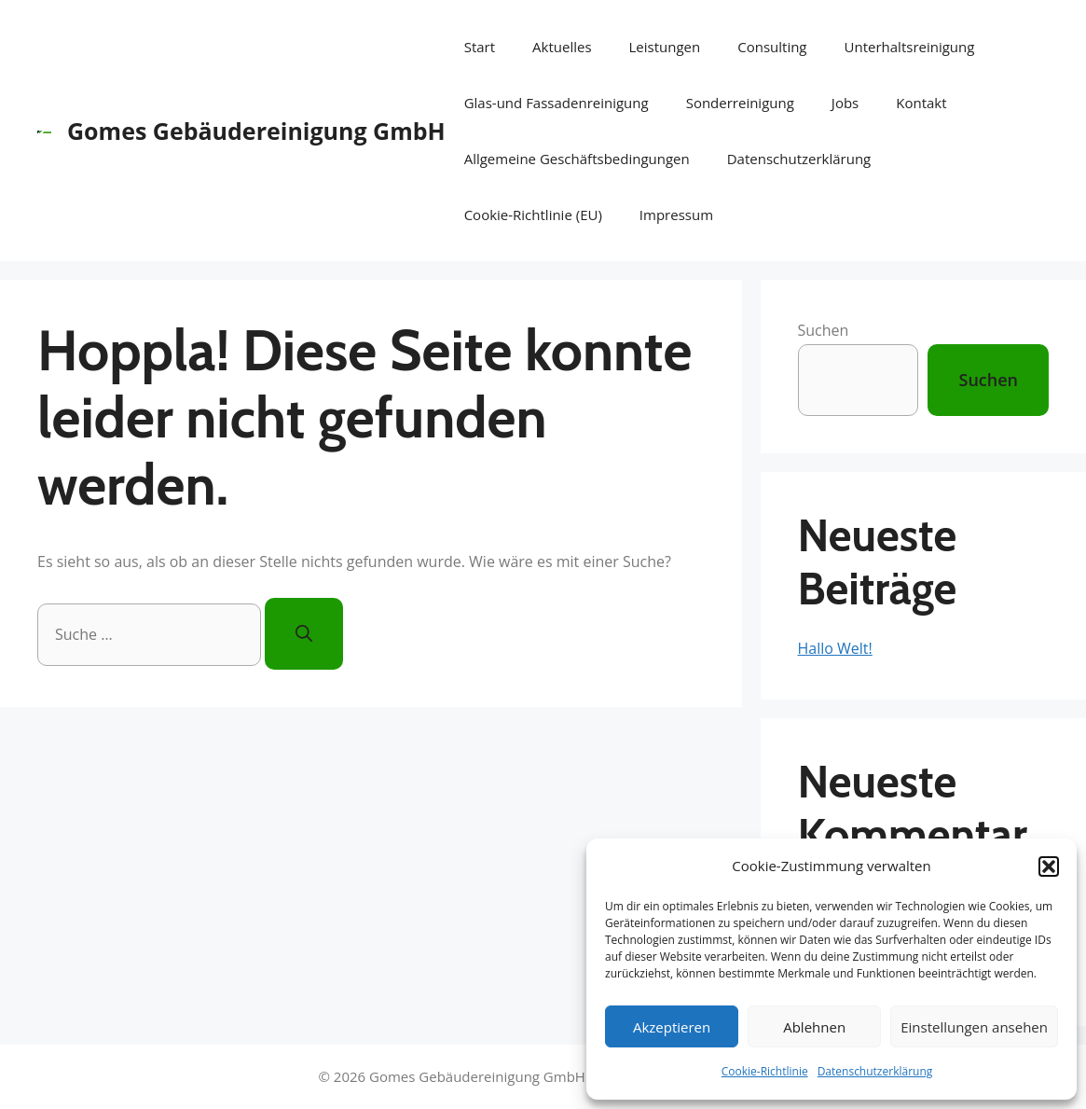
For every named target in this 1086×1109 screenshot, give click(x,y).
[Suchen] (304, 634)
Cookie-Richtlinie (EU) (533, 214)
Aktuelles (561, 46)
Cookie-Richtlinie (765, 1071)
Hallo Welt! (835, 648)
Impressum (676, 214)
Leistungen (665, 46)
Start (479, 46)
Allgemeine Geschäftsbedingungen (577, 158)
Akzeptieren (671, 1027)
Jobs (845, 102)
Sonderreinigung (740, 102)
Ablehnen (814, 1027)
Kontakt (921, 102)
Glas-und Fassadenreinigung (556, 102)
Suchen (823, 330)
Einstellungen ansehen (974, 1027)
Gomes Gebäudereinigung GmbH (256, 130)
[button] (1048, 866)
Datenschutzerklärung (875, 1071)
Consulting (771, 46)
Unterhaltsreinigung (910, 46)
